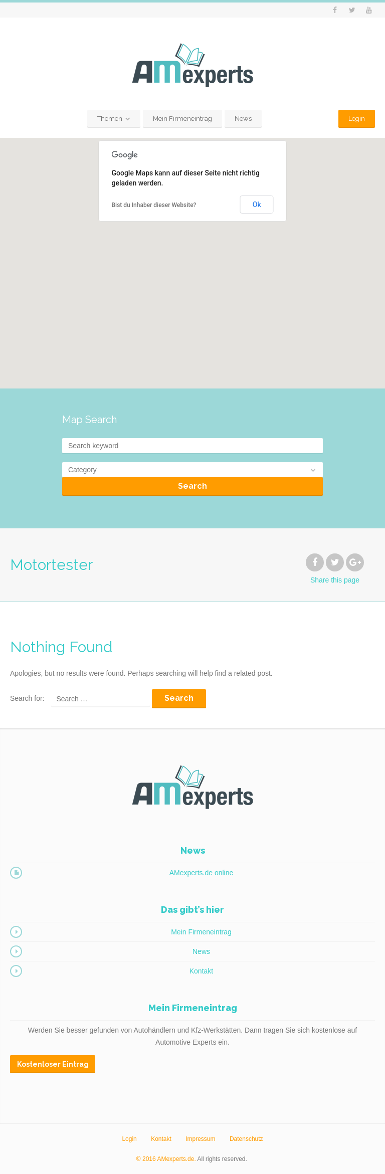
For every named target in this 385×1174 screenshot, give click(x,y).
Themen (109, 118)
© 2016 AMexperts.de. (166, 1158)
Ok (257, 205)
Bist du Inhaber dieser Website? (154, 205)
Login (356, 118)
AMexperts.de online (201, 873)
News (243, 118)
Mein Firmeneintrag (182, 118)
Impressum (200, 1138)
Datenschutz (246, 1138)
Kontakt (201, 971)
